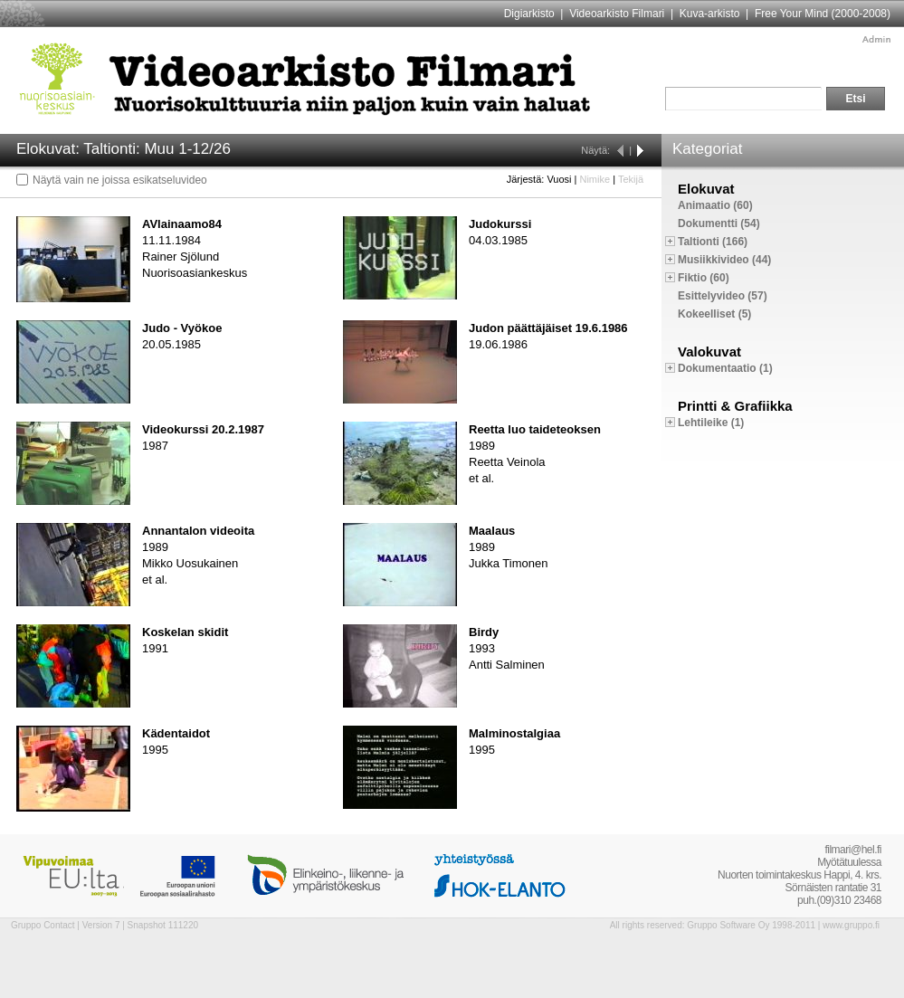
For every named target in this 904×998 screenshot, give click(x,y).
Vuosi (559, 179)
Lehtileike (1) (711, 422)
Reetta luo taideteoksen (535, 429)
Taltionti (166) (712, 241)
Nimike (594, 179)
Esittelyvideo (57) (722, 296)
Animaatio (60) (715, 205)
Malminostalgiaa (514, 733)
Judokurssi (500, 224)
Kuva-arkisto (710, 13)
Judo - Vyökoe (182, 328)
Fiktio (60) (703, 277)
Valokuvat (709, 351)
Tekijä (630, 179)
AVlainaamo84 (182, 224)
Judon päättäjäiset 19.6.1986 (548, 328)
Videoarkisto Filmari (616, 13)
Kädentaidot (176, 733)
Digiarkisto (529, 13)
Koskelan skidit (185, 632)
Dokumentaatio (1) (725, 368)
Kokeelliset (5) (714, 314)
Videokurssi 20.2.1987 (203, 429)
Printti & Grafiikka (735, 405)
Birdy (484, 632)
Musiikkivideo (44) (724, 259)
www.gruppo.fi (851, 925)
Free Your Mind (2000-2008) (822, 13)
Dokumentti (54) (719, 223)
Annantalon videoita (198, 530)
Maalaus (492, 530)
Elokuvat (706, 188)
